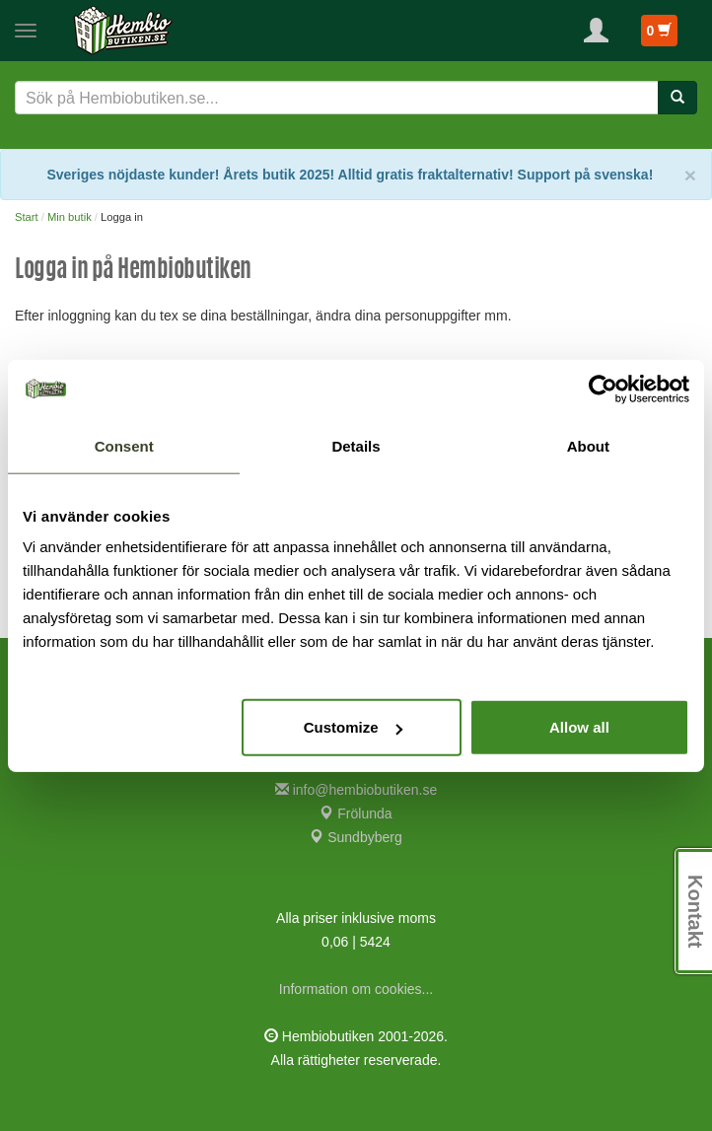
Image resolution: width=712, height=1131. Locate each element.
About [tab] (588, 445)
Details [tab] (355, 445)
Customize (353, 727)
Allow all (579, 727)
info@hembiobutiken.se (356, 790)
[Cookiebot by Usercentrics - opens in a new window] (603, 388)
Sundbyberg (355, 837)
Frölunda (356, 813)
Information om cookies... (356, 989)
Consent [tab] (124, 445)
